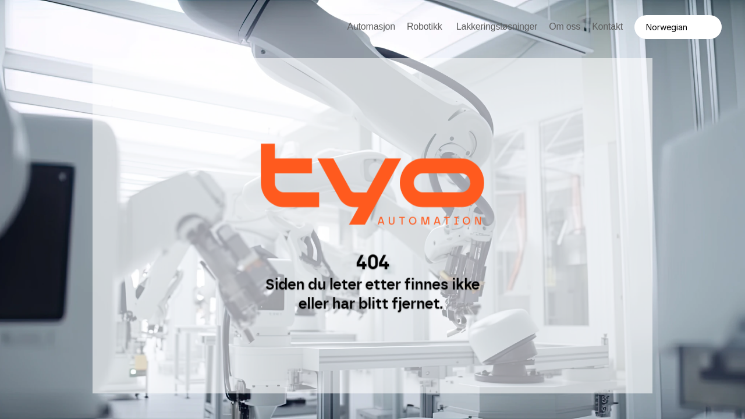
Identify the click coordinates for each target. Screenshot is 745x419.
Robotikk (426, 26)
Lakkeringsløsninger (496, 26)
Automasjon (371, 26)
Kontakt (607, 26)
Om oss (564, 26)
